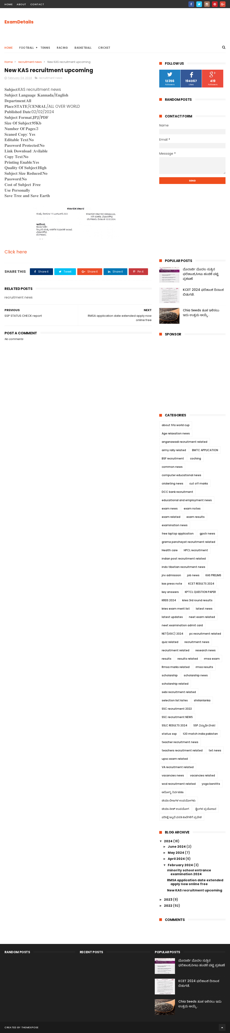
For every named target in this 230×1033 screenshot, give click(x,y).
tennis (45, 48)
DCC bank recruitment (177, 492)
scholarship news (196, 675)
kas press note (172, 583)
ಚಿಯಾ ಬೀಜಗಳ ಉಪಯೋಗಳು (178, 800)
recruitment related (175, 650)
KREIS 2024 (169, 600)
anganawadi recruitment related (184, 442)
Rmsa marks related (176, 667)
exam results (195, 517)
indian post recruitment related (184, 558)
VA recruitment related (178, 767)
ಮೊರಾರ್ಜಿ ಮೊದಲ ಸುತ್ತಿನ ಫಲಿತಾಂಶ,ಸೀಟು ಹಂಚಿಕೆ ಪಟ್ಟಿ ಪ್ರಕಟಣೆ (201, 274)
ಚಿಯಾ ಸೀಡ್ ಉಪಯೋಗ (175, 809)
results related (187, 659)
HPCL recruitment (196, 550)
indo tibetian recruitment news (183, 567)
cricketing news (172, 483)
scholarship (170, 675)
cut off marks (198, 483)
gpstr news (207, 533)
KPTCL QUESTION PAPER (200, 592)
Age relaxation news (176, 433)
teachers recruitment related (182, 750)
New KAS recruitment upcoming (194, 890)
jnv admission (171, 575)
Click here (15, 252)
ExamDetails (18, 22)
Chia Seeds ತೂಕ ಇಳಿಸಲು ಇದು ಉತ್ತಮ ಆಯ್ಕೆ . (201, 312)
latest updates (172, 617)
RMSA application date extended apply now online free (195, 882)
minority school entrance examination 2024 (189, 872)
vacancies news (173, 775)
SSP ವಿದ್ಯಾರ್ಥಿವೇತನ (204, 725)
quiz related (170, 642)
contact (37, 4)
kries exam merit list (176, 609)
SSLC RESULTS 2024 (174, 725)
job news (193, 575)
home (8, 4)
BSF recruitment (173, 458)
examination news (175, 525)
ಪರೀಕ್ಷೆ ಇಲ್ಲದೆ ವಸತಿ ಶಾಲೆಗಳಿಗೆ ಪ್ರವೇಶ (182, 817)
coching (195, 458)
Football (26, 48)
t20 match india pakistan (200, 734)
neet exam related (202, 617)
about (21, 4)
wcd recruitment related (179, 784)
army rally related (174, 450)
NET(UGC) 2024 (172, 634)
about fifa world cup (176, 425)
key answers (170, 592)
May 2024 (176, 852)
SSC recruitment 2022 (177, 709)
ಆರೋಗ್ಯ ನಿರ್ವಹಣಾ (173, 792)
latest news (204, 609)
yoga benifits (211, 784)
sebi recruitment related (179, 692)
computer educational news (181, 475)
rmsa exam (212, 659)
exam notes (192, 508)
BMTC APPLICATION (205, 450)
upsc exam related (175, 759)
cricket (104, 48)
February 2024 (181, 865)
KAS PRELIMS (213, 575)
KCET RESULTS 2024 (201, 583)
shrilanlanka (202, 700)
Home (8, 48)
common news (172, 467)
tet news (215, 750)
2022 (168, 905)
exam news (170, 508)
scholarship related (175, 684)
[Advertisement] (144, 25)
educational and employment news (187, 500)
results (166, 659)
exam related (171, 517)
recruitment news (30, 62)
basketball (83, 48)
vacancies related (202, 775)
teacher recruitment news (180, 742)
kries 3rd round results (197, 600)
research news (205, 650)
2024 (168, 841)
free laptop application (178, 533)
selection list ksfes (175, 700)
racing (62, 48)
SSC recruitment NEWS (177, 717)
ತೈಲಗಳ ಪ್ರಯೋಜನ (205, 809)
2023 (168, 899)
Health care (170, 550)
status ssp (169, 734)
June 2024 (177, 846)
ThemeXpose (30, 1027)
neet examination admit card (182, 625)
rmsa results (204, 667)
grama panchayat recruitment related (188, 542)
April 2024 (177, 858)
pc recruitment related (205, 634)
